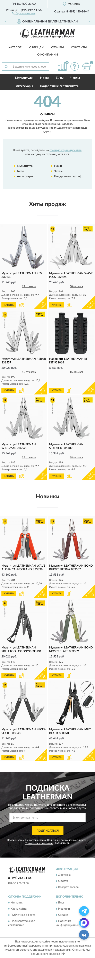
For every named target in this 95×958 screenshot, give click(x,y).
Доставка (64, 875)
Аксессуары (24, 86)
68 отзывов (76, 457)
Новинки (64, 908)
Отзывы (57, 47)
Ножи (44, 77)
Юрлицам (36, 47)
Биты (59, 77)
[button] (23, 13)
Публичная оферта (23, 914)
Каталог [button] (14, 47)
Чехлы (75, 77)
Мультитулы (24, 77)
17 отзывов (29, 286)
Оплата (63, 881)
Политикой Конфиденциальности (66, 840)
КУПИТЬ (9, 305)
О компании (47, 54)
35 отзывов (29, 457)
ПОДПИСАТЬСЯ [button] (47, 830)
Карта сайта (19, 908)
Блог (61, 902)
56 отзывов (29, 372)
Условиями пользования (39, 843)
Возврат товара (68, 887)
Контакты (79, 47)
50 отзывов (76, 286)
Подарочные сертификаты (59, 86)
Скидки (63, 914)
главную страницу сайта (65, 150)
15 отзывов (76, 372)
